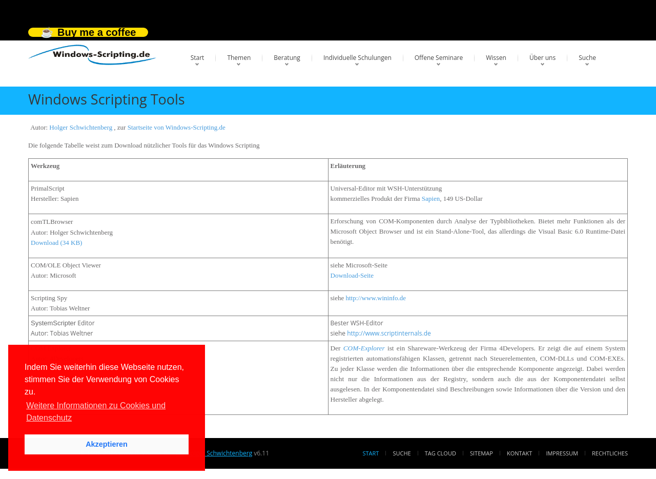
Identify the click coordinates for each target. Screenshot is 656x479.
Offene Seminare (439, 57)
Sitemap (481, 453)
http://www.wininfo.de (375, 298)
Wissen (496, 57)
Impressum (562, 453)
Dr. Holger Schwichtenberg (214, 453)
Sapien (431, 198)
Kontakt (519, 453)
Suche (587, 57)
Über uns (542, 57)
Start (197, 57)
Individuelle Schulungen (357, 57)
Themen (239, 57)
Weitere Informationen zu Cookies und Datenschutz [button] (96, 411)
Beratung (287, 57)
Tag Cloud (440, 453)
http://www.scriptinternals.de (389, 333)
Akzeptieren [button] (107, 444)
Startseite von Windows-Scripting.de (176, 127)
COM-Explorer (364, 348)
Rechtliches (610, 453)
